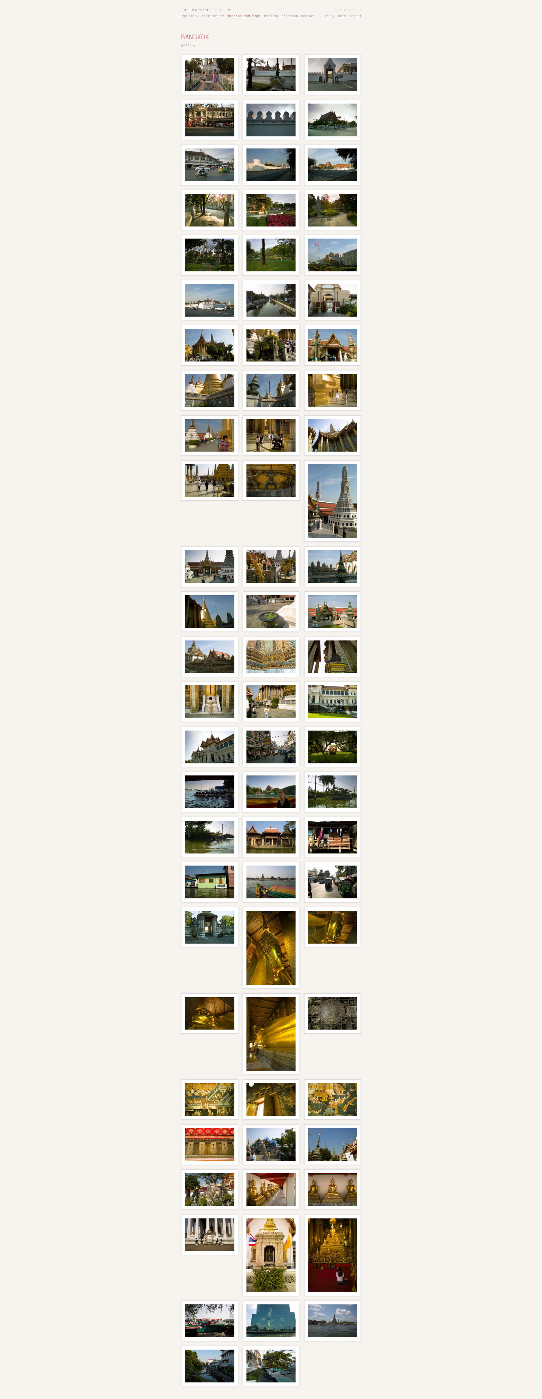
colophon (289, 16)
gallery (188, 45)
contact (308, 16)
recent (355, 16)
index (330, 16)
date (342, 16)
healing (271, 16)
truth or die (213, 16)
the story (189, 16)
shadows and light (244, 16)
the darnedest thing (207, 10)
